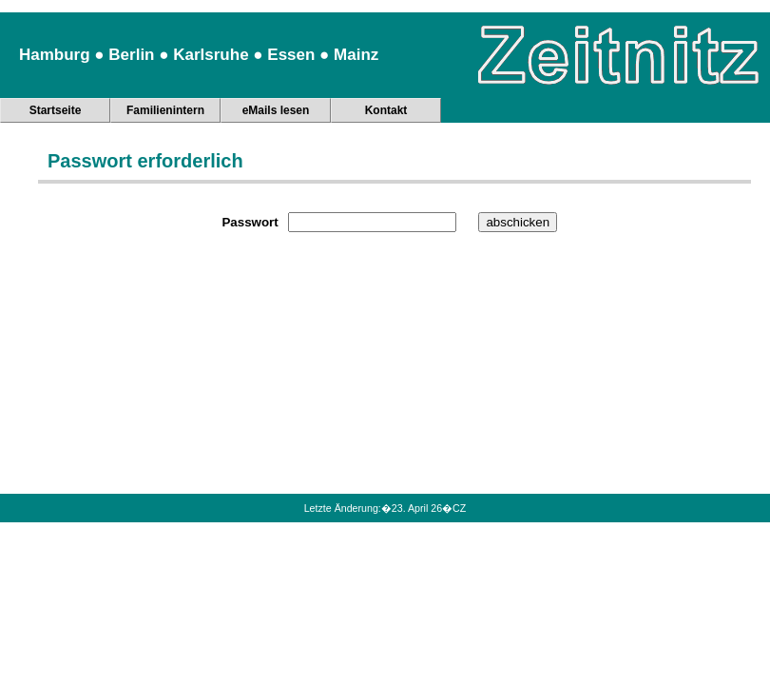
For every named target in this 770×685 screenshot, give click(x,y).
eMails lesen (276, 110)
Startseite (55, 110)
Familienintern (165, 110)
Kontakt (386, 110)
